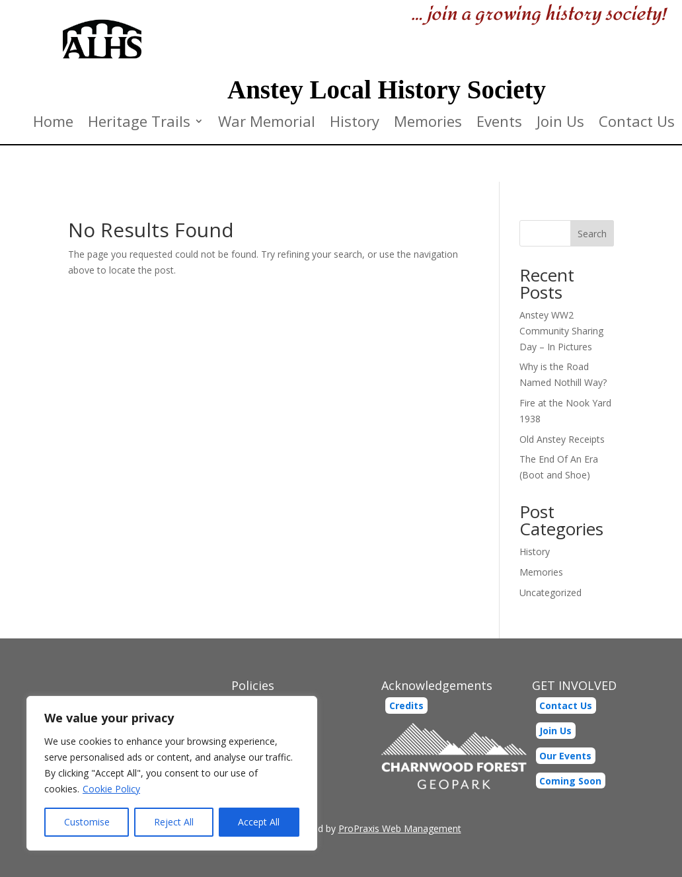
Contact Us (637, 123)
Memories (428, 123)
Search (592, 233)
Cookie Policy (111, 788)
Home (53, 123)
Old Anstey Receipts (562, 439)
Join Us (560, 123)
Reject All (174, 822)
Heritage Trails (139, 123)
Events (499, 123)
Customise (87, 822)
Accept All (259, 822)
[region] (171, 773)
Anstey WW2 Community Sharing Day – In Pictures (561, 331)
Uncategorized (550, 592)
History (354, 123)
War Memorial (266, 123)
